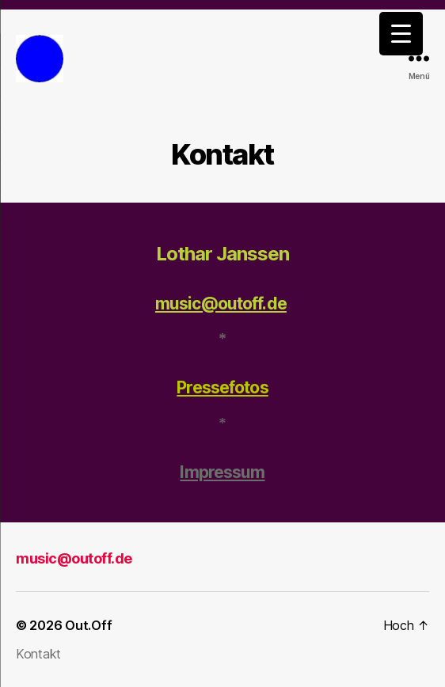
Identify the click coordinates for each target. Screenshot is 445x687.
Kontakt (38, 654)
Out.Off (88, 625)
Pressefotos (222, 387)
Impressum (222, 472)
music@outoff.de (221, 303)
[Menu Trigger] (401, 33)
